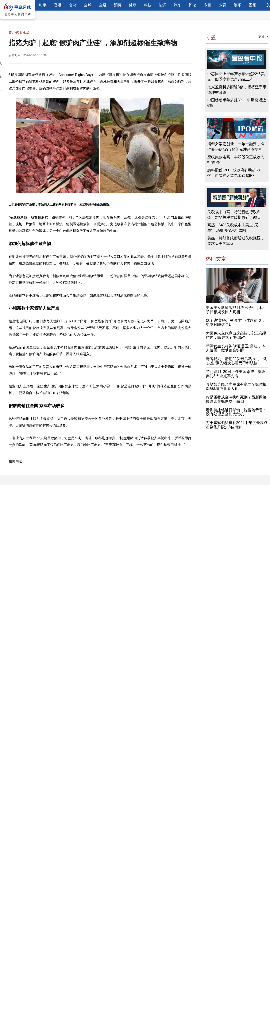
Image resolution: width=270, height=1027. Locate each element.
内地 (19, 32)
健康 (132, 5)
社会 (27, 32)
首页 (12, 32)
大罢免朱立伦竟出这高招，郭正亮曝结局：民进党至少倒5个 (236, 335)
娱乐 (237, 5)
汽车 (177, 5)
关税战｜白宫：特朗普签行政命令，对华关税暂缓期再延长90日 (234, 214)
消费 (118, 5)
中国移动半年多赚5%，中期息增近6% (236, 103)
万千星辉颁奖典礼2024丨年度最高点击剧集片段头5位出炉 (236, 425)
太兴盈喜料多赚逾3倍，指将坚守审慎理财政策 (236, 90)
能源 (162, 5)
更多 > (263, 36)
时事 (43, 5)
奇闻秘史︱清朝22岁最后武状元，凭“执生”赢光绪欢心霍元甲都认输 (236, 361)
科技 (147, 5)
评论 (192, 5)
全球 (88, 5)
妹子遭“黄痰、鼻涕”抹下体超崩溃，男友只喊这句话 (235, 322)
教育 (222, 5)
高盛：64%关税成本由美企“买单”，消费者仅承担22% (232, 228)
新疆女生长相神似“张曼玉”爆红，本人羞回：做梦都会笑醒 (235, 348)
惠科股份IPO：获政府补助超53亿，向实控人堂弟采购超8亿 (233, 173)
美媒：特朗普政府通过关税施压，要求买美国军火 (235, 241)
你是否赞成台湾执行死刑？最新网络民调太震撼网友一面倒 (236, 399)
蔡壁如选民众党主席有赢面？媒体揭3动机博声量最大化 (236, 386)
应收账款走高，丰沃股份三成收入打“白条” (235, 160)
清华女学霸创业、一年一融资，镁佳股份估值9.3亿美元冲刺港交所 (235, 147)
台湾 (73, 5)
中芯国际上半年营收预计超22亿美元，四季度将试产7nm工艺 (236, 76)
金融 (103, 5)
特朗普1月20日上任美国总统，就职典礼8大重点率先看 (235, 374)
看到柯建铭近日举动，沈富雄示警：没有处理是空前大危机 (236, 412)
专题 (207, 5)
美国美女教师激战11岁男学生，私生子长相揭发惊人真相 (236, 310)
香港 (58, 5)
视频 (252, 5)
